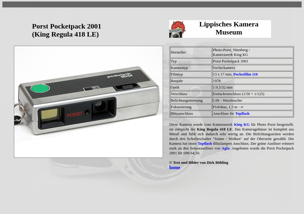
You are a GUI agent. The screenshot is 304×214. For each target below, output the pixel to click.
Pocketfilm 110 (245, 74)
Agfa (225, 148)
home (174, 167)
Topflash (242, 113)
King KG (242, 124)
